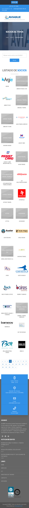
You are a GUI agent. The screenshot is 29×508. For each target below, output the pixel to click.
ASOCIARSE (4, 10)
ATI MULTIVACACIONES (22, 181)
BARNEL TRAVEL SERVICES (22, 316)
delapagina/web (19, 506)
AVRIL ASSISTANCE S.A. (7, 259)
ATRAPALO (22, 199)
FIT (2, 471)
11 (6, 364)
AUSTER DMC (7, 237)
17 (26, 364)
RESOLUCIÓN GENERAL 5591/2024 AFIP (11, 449)
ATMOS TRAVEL (7, 202)
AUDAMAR (22, 221)
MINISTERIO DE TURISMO (7, 474)
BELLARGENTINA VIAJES (7, 351)
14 (16, 364)
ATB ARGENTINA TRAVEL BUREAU (7, 184)
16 (22, 364)
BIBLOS (22, 351)
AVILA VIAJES (21, 237)
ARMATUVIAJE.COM (22, 88)
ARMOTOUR (7, 105)
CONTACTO (4, 478)
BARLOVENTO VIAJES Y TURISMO (7, 314)
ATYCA (7, 221)
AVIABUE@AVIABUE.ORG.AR (19, 8)
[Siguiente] (15, 367)
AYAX (7, 275)
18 (2, 367)
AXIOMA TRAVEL (21, 256)
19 (6, 367)
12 (9, 364)
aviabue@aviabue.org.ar (14, 403)
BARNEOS (7, 326)
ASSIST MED (22, 143)
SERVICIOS (3, 468)
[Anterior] (2, 361)
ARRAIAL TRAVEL (21, 107)
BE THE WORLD (22, 332)
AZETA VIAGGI (22, 275)
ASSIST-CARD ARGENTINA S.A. (7, 162)
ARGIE (7, 86)
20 (9, 367)
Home (7, 37)
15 (19, 364)
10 (2, 364)
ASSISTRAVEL (21, 164)
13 (12, 364)
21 (12, 367)
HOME (2, 465)
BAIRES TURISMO (21, 294)
